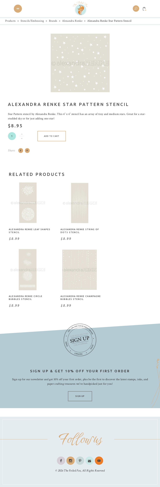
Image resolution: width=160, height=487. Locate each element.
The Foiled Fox (72, 471)
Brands (53, 21)
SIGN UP (79, 396)
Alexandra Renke (72, 21)
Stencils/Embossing (32, 21)
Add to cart (51, 136)
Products (10, 21)
